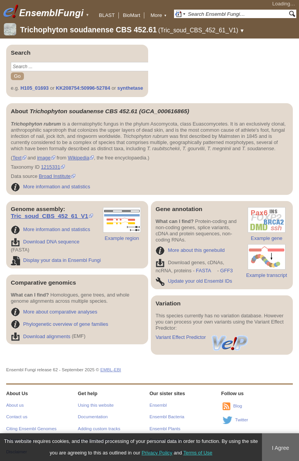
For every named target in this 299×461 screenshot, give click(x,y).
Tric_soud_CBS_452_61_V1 (49, 216)
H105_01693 (34, 88)
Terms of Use (197, 453)
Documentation (93, 416)
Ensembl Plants (165, 428)
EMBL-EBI (110, 369)
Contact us (16, 416)
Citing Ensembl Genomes (31, 428)
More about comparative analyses (54, 312)
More (158, 15)
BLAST (107, 15)
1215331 (50, 167)
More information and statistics (50, 186)
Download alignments (40, 336)
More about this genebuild (190, 250)
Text (16, 158)
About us (15, 405)
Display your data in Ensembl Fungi (56, 260)
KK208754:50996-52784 (83, 88)
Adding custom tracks (99, 428)
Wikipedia (78, 158)
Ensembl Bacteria (167, 416)
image (44, 158)
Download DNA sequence (45, 242)
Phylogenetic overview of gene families (59, 324)
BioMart (131, 15)
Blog (237, 406)
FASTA (203, 270)
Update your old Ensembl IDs (193, 281)
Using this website (96, 405)
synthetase (130, 88)
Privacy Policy (157, 453)
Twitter (241, 419)
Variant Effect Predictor (202, 337)
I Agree (280, 448)
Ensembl (158, 405)
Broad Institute (55, 176)
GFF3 (226, 270)
